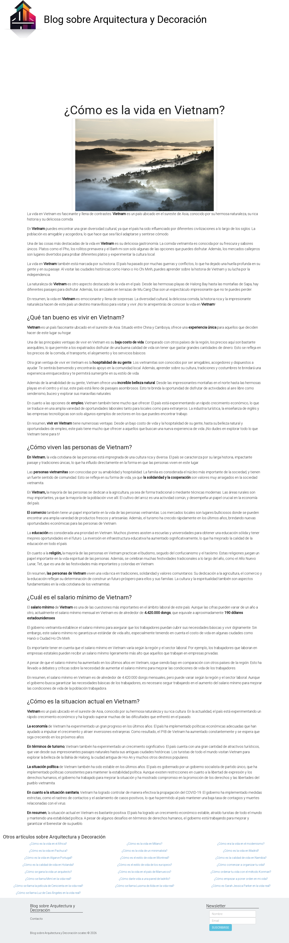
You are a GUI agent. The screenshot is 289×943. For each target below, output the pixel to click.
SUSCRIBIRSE (220, 927)
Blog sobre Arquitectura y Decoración (125, 19)
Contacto (36, 919)
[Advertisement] (144, 69)
